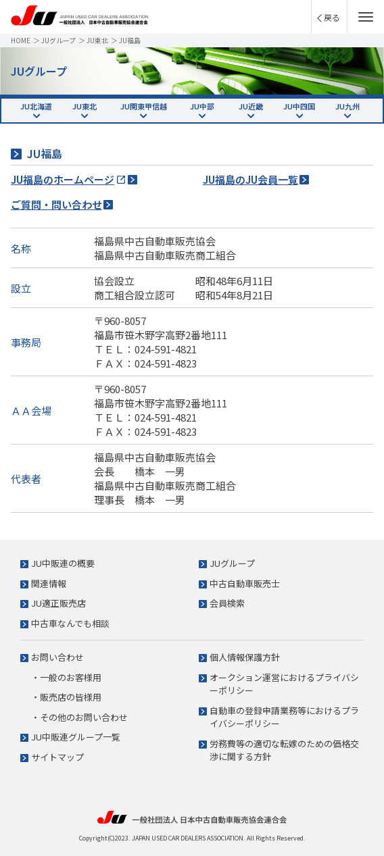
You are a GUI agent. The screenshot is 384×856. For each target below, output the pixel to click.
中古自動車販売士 (245, 583)
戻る (332, 17)
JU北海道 (36, 106)
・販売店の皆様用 (66, 696)
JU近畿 (251, 106)
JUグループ (58, 40)
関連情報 (48, 583)
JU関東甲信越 (143, 106)
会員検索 (227, 603)
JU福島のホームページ (62, 179)
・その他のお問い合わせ (79, 717)
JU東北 (97, 40)
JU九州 (347, 106)
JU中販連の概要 (63, 563)
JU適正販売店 (58, 603)
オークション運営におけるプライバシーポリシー (284, 684)
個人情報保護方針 (245, 657)
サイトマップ (57, 757)
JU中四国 (299, 106)
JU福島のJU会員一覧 (250, 179)
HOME (20, 40)
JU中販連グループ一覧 (75, 736)
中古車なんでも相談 (70, 623)
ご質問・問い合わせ (56, 204)
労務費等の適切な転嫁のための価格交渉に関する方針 (284, 750)
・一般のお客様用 (66, 677)
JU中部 (202, 106)
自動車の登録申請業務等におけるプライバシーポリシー (284, 717)
